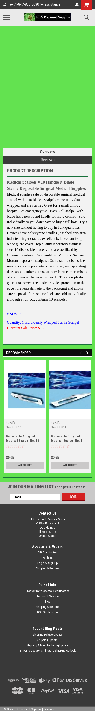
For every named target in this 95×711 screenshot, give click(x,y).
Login (40, 563)
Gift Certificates (47, 552)
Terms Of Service (48, 596)
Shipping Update (47, 640)
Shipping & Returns (47, 568)
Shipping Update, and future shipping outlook (47, 650)
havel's (10, 422)
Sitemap (49, 709)
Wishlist (47, 557)
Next (88, 353)
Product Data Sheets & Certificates (48, 591)
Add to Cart (25, 465)
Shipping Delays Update (47, 634)
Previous (81, 353)
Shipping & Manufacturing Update (47, 645)
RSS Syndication (47, 612)
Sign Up (53, 563)
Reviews (48, 160)
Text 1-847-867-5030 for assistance (31, 4)
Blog (47, 601)
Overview (47, 152)
